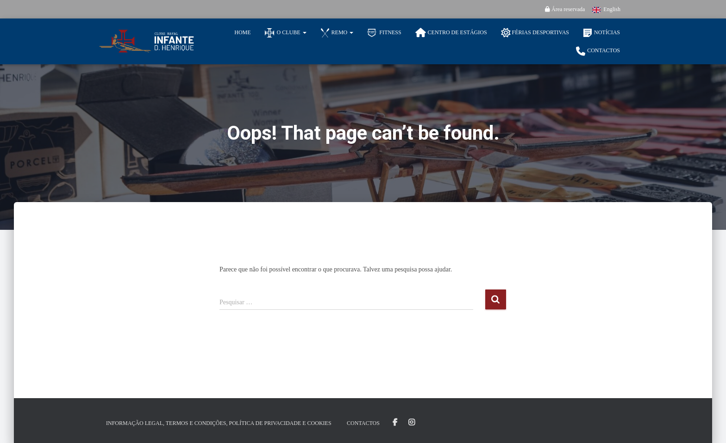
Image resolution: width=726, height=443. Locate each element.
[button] (304, 32)
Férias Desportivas (535, 32)
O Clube (286, 32)
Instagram (411, 422)
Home (242, 32)
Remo (337, 32)
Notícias (601, 32)
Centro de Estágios (451, 32)
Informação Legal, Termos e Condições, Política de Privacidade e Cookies (219, 423)
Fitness (384, 32)
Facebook (395, 422)
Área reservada (565, 9)
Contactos (598, 51)
